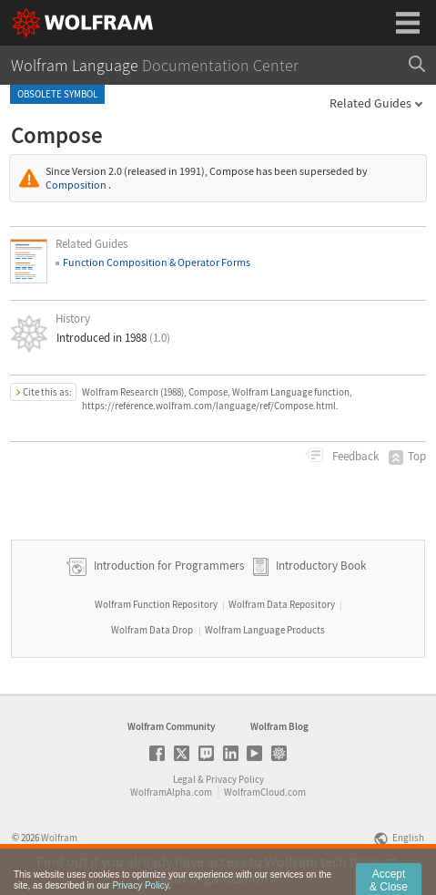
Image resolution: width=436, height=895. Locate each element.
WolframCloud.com (265, 792)
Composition (76, 184)
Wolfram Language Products (265, 629)
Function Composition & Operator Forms (156, 262)
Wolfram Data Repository (281, 604)
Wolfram (59, 837)
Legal (184, 779)
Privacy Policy (235, 779)
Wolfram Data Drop (152, 629)
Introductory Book (321, 565)
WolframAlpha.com (171, 792)
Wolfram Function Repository (156, 604)
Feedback (354, 456)
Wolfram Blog (279, 726)
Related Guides (370, 103)
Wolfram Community (171, 726)
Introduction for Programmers (167, 565)
